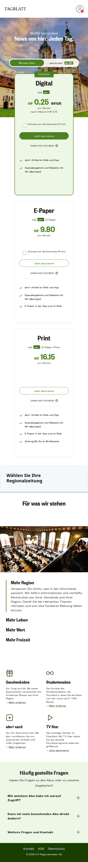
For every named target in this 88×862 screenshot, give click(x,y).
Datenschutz (56, 848)
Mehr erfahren (17, 702)
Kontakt (28, 848)
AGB (41, 848)
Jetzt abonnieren (59, 750)
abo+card (35, 171)
